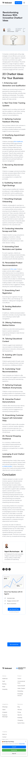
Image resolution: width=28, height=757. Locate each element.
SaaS (3, 681)
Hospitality (4, 689)
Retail (3, 686)
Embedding (20, 691)
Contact (4, 737)
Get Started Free (14, 609)
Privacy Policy (22, 743)
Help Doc (20, 714)
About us (4, 734)
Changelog (20, 720)
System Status (21, 723)
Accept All (14, 746)
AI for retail (14, 269)
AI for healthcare (18, 141)
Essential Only (14, 750)
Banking (4, 683)
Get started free (14, 644)
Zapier (3, 709)
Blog (19, 706)
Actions (19, 678)
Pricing (19, 712)
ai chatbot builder (7, 466)
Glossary (20, 709)
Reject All (14, 753)
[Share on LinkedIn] (6, 569)
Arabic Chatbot (21, 688)
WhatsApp (4, 706)
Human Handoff (21, 685)
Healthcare (5, 678)
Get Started (18, 2)
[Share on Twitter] (3, 569)
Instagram (4, 712)
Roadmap (20, 717)
